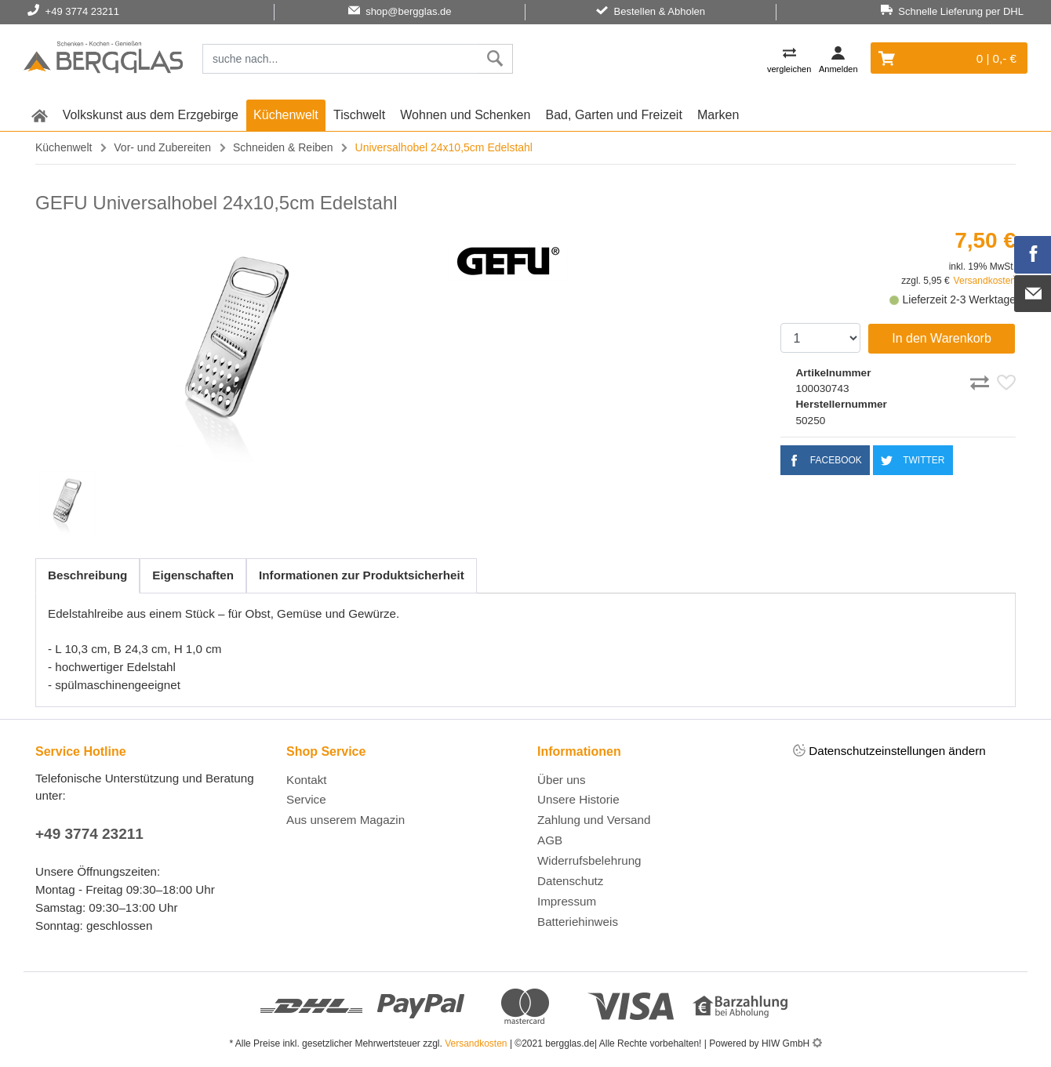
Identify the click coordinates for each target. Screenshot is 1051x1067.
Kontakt (306, 779)
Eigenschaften (193, 575)
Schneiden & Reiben (283, 147)
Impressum (566, 901)
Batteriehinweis (577, 921)
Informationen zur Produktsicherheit (361, 575)
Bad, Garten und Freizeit (614, 115)
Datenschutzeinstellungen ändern (889, 751)
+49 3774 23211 (89, 834)
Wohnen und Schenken (465, 115)
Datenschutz (570, 880)
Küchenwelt (285, 115)
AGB (549, 840)
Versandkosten (985, 280)
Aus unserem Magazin (345, 819)
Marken (718, 115)
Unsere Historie (578, 799)
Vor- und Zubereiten (162, 147)
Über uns (561, 779)
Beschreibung (87, 575)
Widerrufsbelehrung (589, 860)
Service (306, 799)
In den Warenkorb (941, 338)
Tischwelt (359, 115)
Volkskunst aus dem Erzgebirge (150, 115)
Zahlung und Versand (593, 819)
